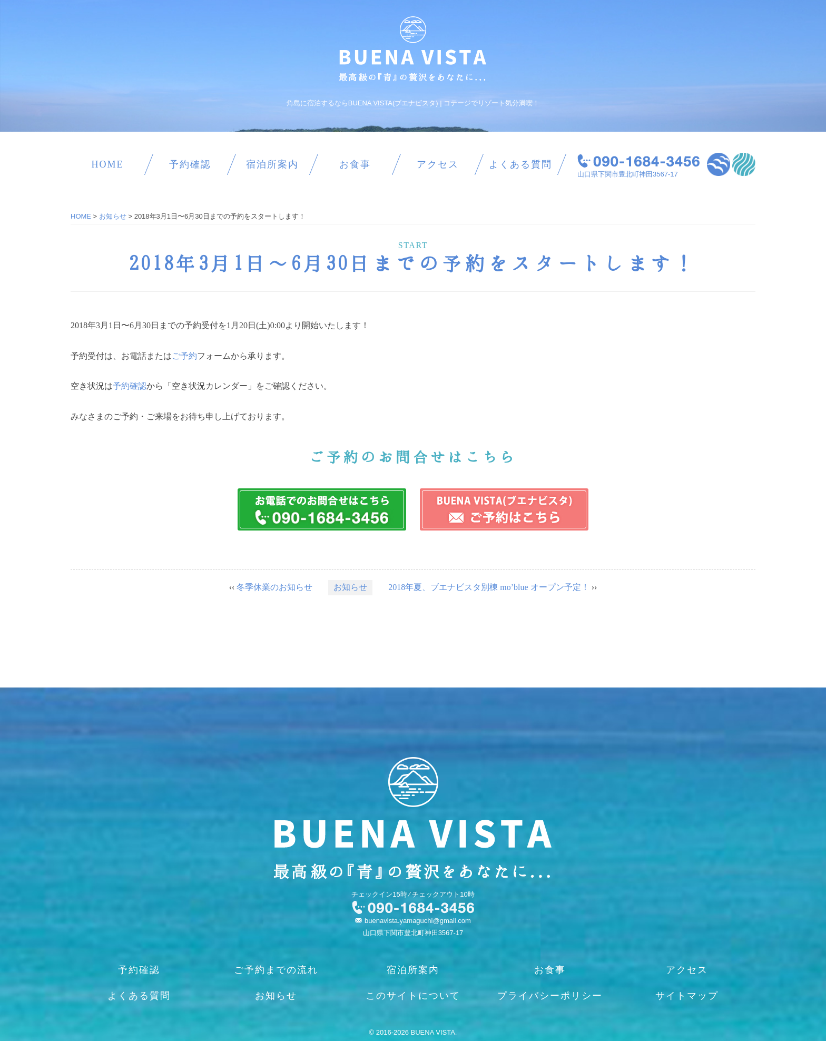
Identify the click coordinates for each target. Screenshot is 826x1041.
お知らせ (350, 587)
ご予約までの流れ (276, 970)
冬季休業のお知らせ (274, 587)
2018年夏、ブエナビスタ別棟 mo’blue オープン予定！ (488, 587)
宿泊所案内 (272, 164)
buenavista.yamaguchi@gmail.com (418, 921)
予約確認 (190, 164)
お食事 (355, 164)
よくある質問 (520, 164)
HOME (107, 164)
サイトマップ (687, 995)
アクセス (438, 164)
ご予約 (184, 355)
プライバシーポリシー (550, 995)
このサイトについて (413, 995)
